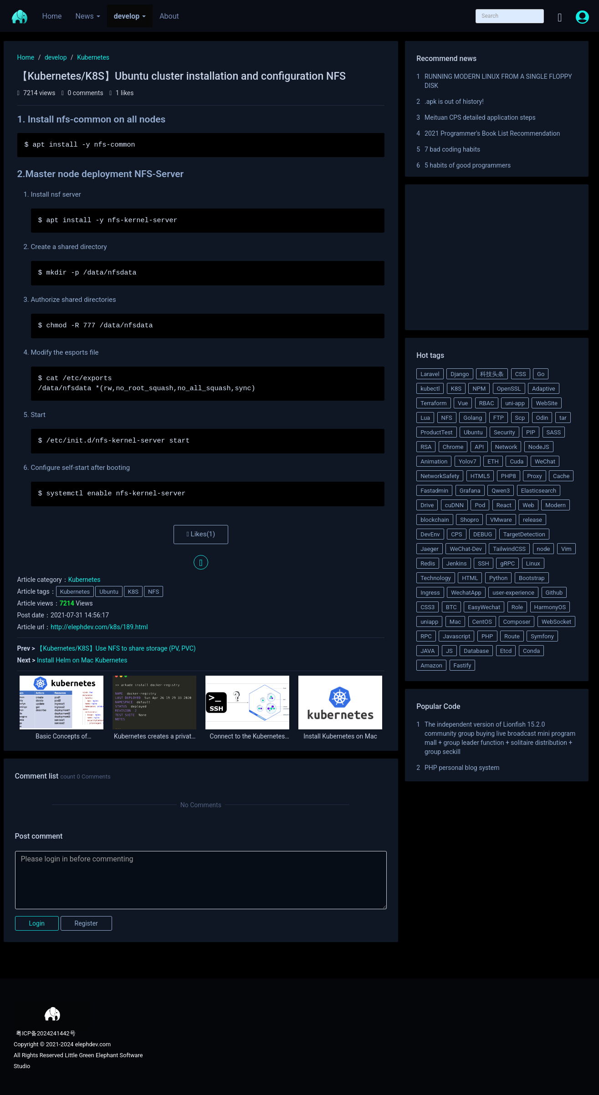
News (88, 16)
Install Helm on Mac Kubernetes (82, 660)
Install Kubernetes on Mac (340, 736)
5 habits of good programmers (468, 165)
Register (86, 923)
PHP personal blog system (462, 767)
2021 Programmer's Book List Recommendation (492, 133)
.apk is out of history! (454, 101)
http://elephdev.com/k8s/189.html (99, 627)
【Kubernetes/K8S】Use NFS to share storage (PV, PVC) (115, 648)
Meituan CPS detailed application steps (480, 117)
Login (37, 923)
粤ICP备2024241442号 (45, 1033)
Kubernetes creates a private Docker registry (154, 736)
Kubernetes (93, 57)
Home (52, 16)
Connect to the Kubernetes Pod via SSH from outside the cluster (247, 736)
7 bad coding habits (452, 149)
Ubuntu (108, 591)
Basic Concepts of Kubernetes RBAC (61, 736)
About (169, 16)
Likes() (200, 534)
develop (130, 16)
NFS (153, 591)
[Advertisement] (496, 258)
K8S (133, 591)
